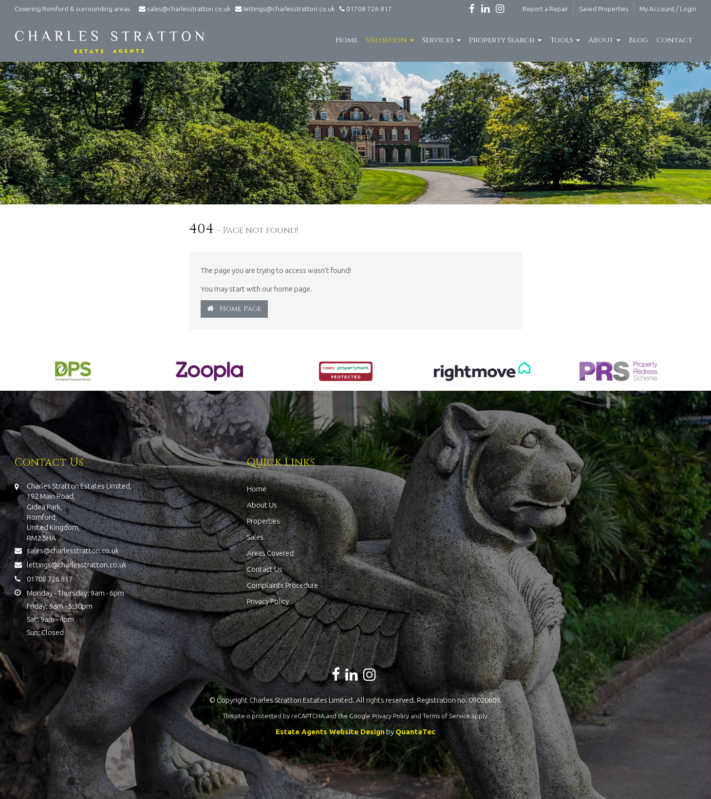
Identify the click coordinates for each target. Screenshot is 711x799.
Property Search (505, 40)
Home (346, 40)
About (604, 40)
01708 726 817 (364, 9)
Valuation (390, 40)
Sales (255, 537)
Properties (263, 521)
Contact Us (264, 569)
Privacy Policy (268, 601)
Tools (565, 40)
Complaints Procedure (282, 585)
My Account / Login (667, 9)
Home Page (234, 309)
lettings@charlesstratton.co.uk (283, 9)
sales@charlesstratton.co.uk (184, 9)
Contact (674, 40)
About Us (262, 505)
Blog (638, 40)
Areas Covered (270, 553)
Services (441, 40)
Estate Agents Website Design (330, 731)
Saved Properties (604, 9)
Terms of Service (446, 715)
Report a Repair (545, 9)
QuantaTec (415, 731)
